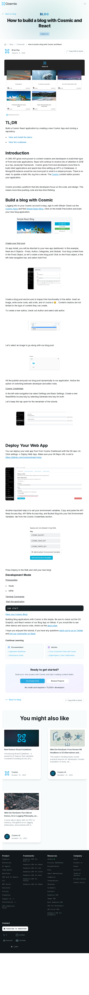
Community (21, 44)
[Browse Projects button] (58, 681)
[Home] (5, 44)
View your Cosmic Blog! (16, 614)
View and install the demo (20, 137)
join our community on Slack (22, 633)
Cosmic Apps (11, 209)
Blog (11, 44)
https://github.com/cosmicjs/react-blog (23, 457)
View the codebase (17, 142)
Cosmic (55, 174)
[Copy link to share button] (75, 51)
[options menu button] (8, 899)
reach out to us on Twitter (71, 630)
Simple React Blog (35, 209)
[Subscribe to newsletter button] (15, 928)
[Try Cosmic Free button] (32, 681)
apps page (52, 625)
